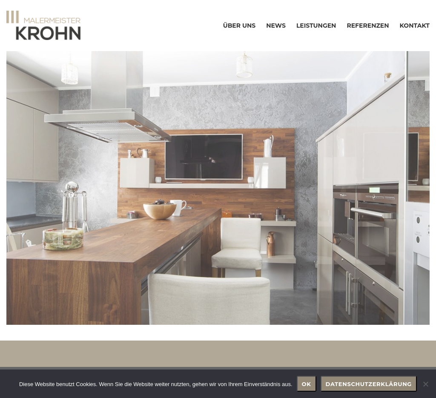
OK (306, 384)
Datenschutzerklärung (369, 384)
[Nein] (425, 384)
